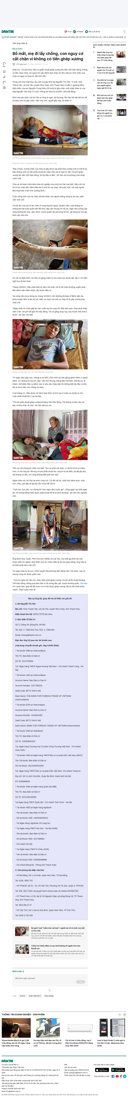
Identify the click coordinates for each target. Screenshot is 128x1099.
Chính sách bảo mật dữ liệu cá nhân (77, 1075)
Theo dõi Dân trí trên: (102, 1076)
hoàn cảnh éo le (35, 996)
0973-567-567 (36, 1081)
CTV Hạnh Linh (21, 64)
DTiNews (78, 31)
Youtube (117, 1076)
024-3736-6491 (15, 1081)
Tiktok (121, 1076)
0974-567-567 (19, 1089)
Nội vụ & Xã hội (92, 31)
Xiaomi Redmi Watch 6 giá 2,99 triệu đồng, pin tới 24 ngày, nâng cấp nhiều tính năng (16, 1043)
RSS (65, 1065)
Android (118, 1070)
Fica (68, 31)
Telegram (124, 1076)
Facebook (113, 1076)
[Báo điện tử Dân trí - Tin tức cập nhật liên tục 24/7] (8, 31)
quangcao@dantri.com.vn (78, 1073)
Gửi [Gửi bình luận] (80, 982)
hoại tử (22, 996)
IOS (102, 1070)
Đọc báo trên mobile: (104, 1065)
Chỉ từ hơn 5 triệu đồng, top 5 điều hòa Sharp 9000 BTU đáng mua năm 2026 (79, 1043)
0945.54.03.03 (83, 1070)
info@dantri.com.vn (13, 1091)
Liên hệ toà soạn (70, 1067)
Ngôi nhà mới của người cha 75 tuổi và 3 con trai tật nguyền (106, 70)
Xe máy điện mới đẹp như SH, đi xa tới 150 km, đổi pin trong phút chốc (47, 1043)
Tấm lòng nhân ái (19, 43)
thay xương (49, 996)
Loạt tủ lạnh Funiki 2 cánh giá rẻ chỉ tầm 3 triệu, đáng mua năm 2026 (111, 1043)
